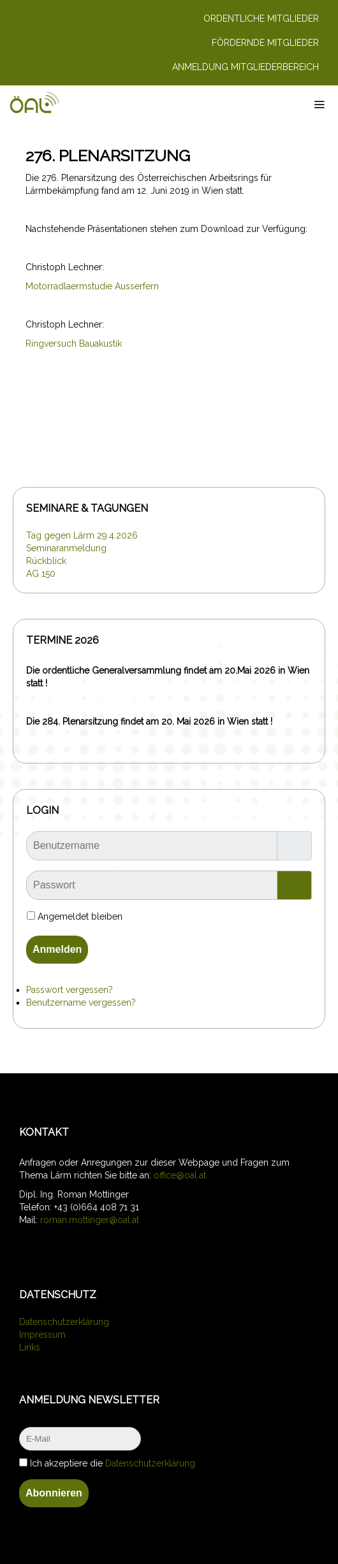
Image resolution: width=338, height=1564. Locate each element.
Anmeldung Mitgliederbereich (245, 67)
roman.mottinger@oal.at (89, 1220)
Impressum (42, 1334)
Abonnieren (54, 1493)
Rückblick (46, 561)
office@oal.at (180, 1175)
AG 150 (40, 573)
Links (29, 1347)
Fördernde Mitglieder (265, 43)
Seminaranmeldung (66, 548)
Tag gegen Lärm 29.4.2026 (82, 535)
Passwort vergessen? (69, 990)
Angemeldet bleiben (80, 916)
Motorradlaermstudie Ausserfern (92, 286)
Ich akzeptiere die (107, 1463)
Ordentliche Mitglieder (261, 18)
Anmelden (57, 949)
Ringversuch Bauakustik (74, 343)
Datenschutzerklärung (64, 1322)
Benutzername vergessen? (81, 1002)
